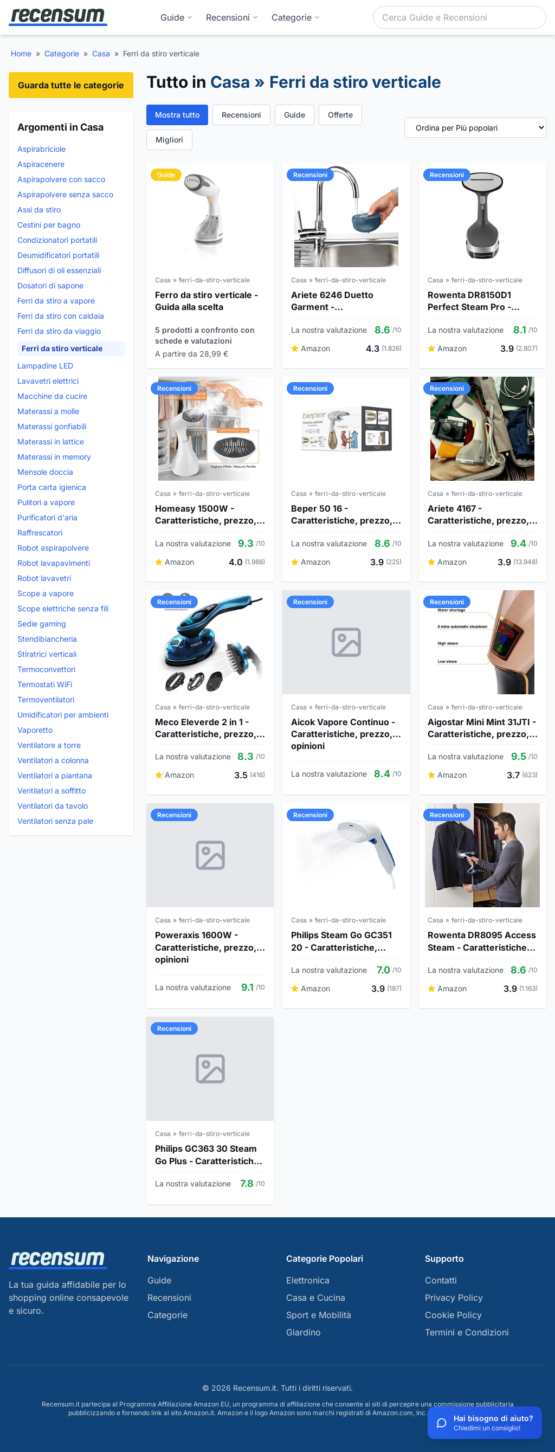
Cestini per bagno (48, 224)
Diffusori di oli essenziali (59, 270)
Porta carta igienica (51, 487)
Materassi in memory (54, 456)
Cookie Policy (453, 1314)
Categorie (61, 53)
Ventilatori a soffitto (51, 790)
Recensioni (232, 17)
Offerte (340, 114)
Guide (176, 17)
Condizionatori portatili (57, 239)
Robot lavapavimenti (53, 562)
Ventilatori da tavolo (52, 805)
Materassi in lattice (50, 441)
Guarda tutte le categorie (71, 85)
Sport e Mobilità (318, 1314)
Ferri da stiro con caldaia (60, 315)
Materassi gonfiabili (51, 426)
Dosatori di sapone (50, 285)
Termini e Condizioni (467, 1332)
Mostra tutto (177, 114)
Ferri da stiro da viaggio (59, 330)
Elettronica (308, 1280)
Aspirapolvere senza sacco (65, 194)
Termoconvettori (46, 669)
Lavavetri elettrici (48, 380)
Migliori (169, 139)
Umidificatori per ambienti (62, 714)
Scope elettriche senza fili (62, 608)
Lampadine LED (45, 365)
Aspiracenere (40, 164)
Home (21, 53)
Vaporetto (35, 729)
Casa (101, 53)
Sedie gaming (41, 623)
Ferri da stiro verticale (62, 348)
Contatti (441, 1280)
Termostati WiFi (44, 684)
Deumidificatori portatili (58, 255)
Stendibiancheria (47, 638)
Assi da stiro (39, 209)
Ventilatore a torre (49, 745)
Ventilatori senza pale (55, 820)
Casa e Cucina (315, 1297)
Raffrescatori (39, 532)
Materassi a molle (48, 411)
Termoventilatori (45, 699)
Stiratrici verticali (46, 654)
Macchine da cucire (52, 396)
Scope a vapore (45, 593)
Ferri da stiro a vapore (56, 300)
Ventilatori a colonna (53, 760)
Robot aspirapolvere (53, 547)
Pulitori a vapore (46, 502)
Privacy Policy (454, 1297)
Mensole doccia (45, 471)
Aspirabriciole (41, 148)
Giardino (303, 1332)
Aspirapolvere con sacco (61, 179)
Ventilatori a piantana (54, 775)
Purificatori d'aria (47, 517)
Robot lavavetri (44, 578)
